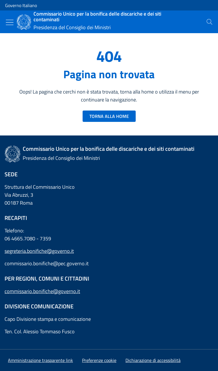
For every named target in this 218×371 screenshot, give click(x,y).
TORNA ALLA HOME (109, 116)
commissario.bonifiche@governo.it (42, 291)
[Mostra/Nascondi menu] (9, 22)
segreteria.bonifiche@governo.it (39, 251)
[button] (99, 360)
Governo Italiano (21, 5)
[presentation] (209, 21)
